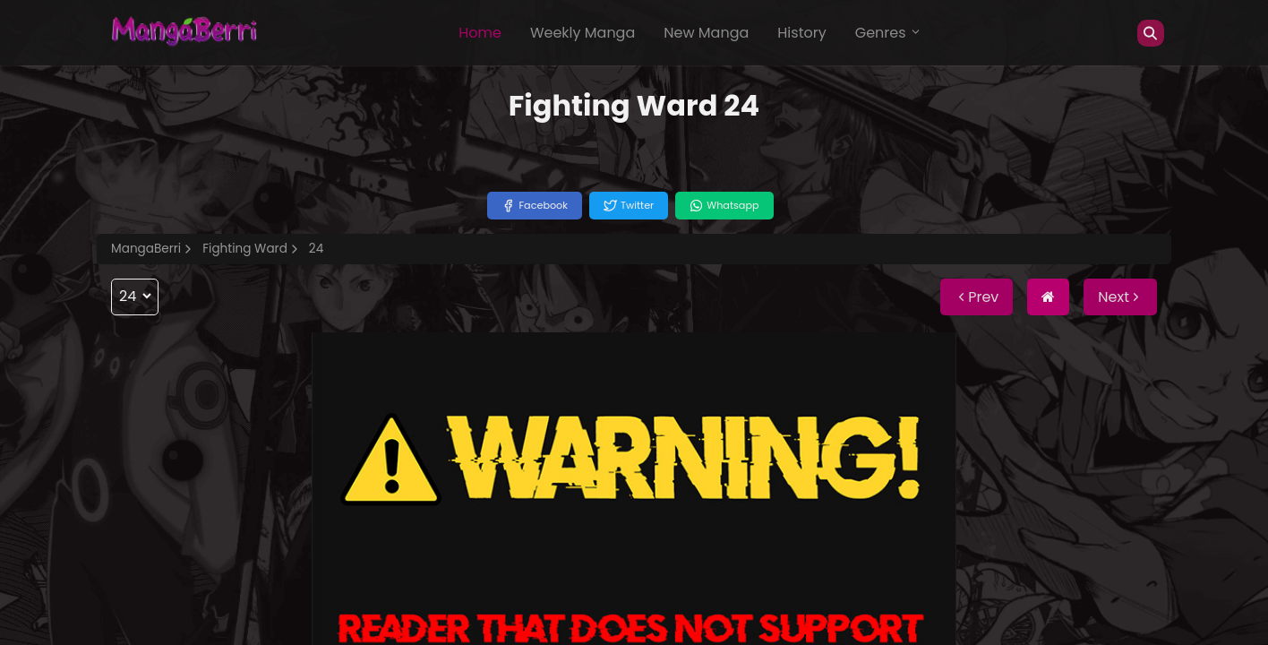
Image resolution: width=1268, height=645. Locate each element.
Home (479, 32)
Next (1120, 297)
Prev (976, 297)
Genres (888, 32)
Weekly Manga (582, 32)
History (801, 32)
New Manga (706, 32)
